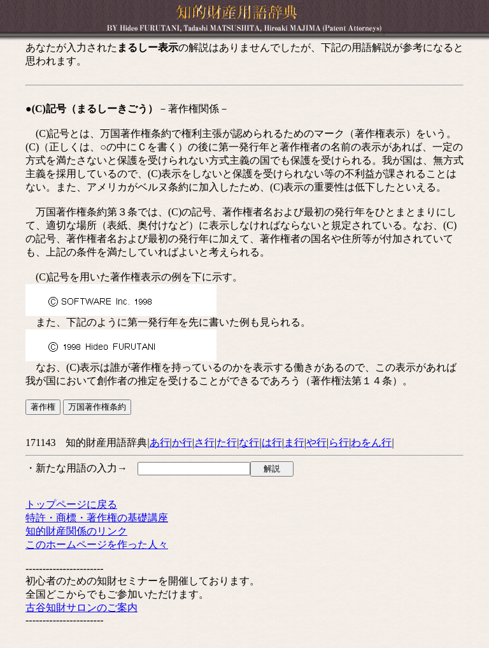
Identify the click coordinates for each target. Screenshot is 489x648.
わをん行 (371, 442)
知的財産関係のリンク (76, 531)
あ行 (160, 442)
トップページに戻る (71, 504)
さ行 (204, 442)
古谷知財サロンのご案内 (81, 607)
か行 (182, 442)
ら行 (339, 442)
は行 (272, 442)
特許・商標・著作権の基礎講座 (96, 517)
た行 (226, 442)
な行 (249, 442)
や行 (316, 442)
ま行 (294, 442)
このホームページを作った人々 (96, 544)
